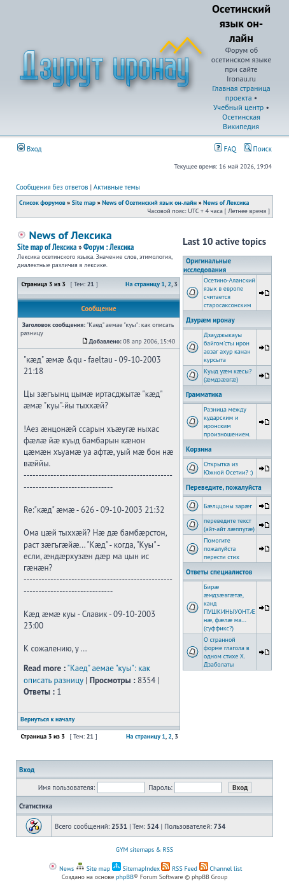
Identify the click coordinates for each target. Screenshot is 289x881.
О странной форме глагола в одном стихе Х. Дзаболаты (227, 652)
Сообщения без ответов (52, 187)
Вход (29, 148)
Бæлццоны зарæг (228, 506)
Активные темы (117, 187)
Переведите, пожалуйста (224, 487)
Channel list (221, 868)
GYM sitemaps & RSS (144, 849)
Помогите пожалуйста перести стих (221, 548)
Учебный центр (238, 107)
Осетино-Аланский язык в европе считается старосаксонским (229, 292)
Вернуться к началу (47, 719)
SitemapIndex (136, 868)
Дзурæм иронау (210, 320)
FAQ (225, 148)
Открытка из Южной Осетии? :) (228, 468)
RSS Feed (179, 868)
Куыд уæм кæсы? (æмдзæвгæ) (227, 375)
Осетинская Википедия (241, 121)
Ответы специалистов (219, 571)
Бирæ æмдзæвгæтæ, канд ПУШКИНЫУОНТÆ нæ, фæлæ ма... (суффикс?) (229, 607)
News (61, 868)
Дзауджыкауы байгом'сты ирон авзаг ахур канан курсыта (227, 347)
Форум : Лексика (108, 247)
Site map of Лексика (46, 247)
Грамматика (204, 394)
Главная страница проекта (241, 92)
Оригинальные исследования (207, 265)
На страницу (142, 284)
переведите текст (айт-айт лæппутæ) (229, 525)
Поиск (258, 148)
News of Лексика (226, 202)
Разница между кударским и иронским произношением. (227, 421)
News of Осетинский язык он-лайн (149, 202)
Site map (83, 202)
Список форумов (42, 202)
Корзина (198, 449)
